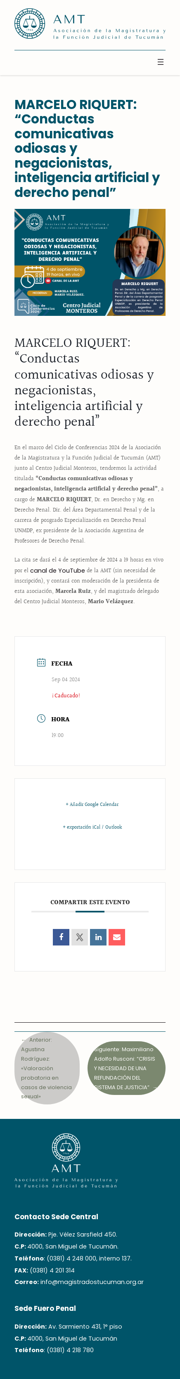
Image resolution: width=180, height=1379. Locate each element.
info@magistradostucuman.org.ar (92, 1282)
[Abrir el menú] (161, 62)
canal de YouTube (57, 570)
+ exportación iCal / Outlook (92, 828)
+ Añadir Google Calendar (92, 805)
